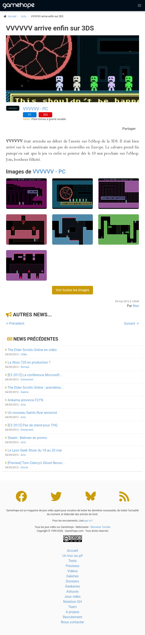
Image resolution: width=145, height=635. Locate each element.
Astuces (72, 591)
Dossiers (72, 581)
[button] (139, 5)
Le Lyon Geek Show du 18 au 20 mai (33, 450)
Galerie (24, 392)
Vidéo (24, 354)
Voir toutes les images (72, 290)
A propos (72, 612)
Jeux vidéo (72, 597)
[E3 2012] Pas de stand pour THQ (31, 425)
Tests (72, 561)
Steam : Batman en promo (26, 438)
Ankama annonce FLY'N (24, 400)
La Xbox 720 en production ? (28, 362)
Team (72, 607)
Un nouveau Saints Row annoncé (31, 413)
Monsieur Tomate (100, 527)
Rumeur (25, 367)
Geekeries (72, 586)
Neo (136, 306)
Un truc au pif (72, 556)
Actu (23, 16)
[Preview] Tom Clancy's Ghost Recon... (35, 463)
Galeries (72, 576)
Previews (72, 566)
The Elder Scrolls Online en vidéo (31, 350)
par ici (87, 520)
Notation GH (72, 602)
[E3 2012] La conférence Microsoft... (33, 375)
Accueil (72, 551)
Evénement (27, 379)
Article (24, 467)
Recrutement (72, 617)
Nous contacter (72, 622)
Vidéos (72, 571)
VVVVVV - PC (35, 108)
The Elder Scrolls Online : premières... (34, 388)
